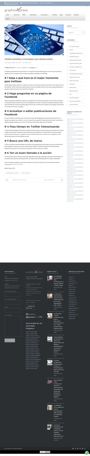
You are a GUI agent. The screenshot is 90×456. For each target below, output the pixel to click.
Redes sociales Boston (32, 342)
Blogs (71, 49)
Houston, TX (72, 281)
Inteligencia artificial (75, 73)
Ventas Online (73, 104)
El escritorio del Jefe (75, 63)
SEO (70, 94)
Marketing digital (74, 77)
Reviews (76, 14)
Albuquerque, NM (73, 308)
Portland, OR (72, 316)
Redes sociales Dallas (31, 333)
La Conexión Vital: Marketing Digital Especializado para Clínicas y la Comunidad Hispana (59, 411)
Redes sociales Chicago (32, 348)
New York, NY (72, 287)
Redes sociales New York (32, 340)
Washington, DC (73, 301)
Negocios (72, 84)
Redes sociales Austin (31, 331)
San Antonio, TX (73, 283)
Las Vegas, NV (72, 310)
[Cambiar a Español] (47, 452)
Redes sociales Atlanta (32, 346)
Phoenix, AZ (72, 306)
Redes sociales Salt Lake (32, 364)
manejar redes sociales (12, 173)
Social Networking (75, 101)
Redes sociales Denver (32, 362)
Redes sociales (73, 90)
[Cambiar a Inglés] (42, 452)
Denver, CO (72, 312)
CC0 (36, 67)
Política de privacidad (31, 276)
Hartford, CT (72, 291)
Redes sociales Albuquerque (33, 359)
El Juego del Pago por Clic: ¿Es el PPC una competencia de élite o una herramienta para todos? (58, 299)
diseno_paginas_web (75, 60)
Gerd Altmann (19, 67)
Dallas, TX (71, 278)
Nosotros (16, 14)
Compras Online (74, 56)
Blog (61, 14)
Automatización (74, 46)
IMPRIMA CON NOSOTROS (30, 307)
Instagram (72, 70)
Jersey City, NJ (72, 297)
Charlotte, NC (72, 299)
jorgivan (28, 62)
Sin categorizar (74, 97)
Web (24, 15)
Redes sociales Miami (31, 338)
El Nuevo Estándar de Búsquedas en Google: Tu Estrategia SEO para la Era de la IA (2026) (59, 366)
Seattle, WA (72, 318)
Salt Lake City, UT (73, 314)
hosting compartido (75, 66)
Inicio (8, 15)
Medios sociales (74, 80)
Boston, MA (72, 289)
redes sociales (26, 173)
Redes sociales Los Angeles (33, 353)
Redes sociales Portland (32, 366)
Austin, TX (71, 276)
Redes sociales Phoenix (32, 357)
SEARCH (83, 33)
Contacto (68, 14)
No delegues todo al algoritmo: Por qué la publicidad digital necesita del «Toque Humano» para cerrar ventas (59, 321)
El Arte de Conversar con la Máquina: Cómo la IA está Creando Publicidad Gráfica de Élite (58, 430)
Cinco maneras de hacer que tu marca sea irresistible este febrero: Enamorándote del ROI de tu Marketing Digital (59, 344)
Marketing (34, 15)
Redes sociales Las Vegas (32, 361)
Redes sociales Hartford (32, 344)
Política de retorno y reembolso (34, 278)
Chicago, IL (72, 295)
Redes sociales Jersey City (33, 349)
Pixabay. (27, 67)
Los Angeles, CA (73, 304)
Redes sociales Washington (33, 355)
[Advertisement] (76, 233)
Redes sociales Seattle (32, 368)
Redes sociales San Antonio (33, 337)
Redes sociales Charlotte (32, 351)
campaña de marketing (75, 53)
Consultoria (45, 15)
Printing (54, 14)
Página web (72, 87)
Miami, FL (71, 285)
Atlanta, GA (72, 293)
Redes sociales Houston (32, 335)
